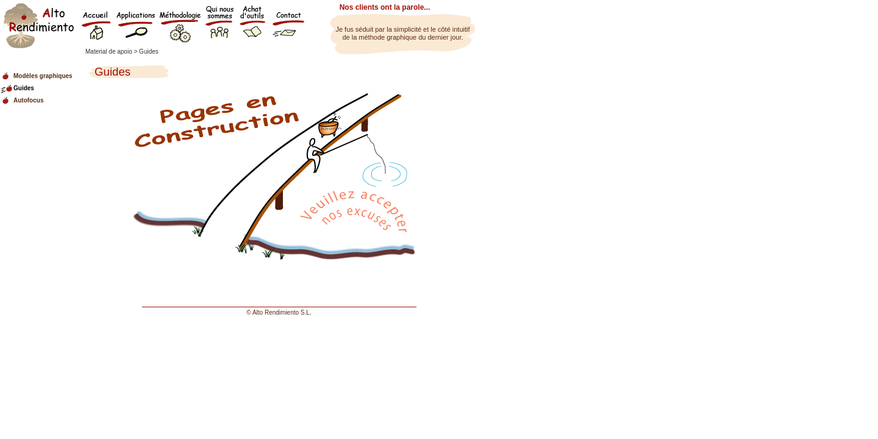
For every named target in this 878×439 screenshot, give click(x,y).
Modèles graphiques (43, 76)
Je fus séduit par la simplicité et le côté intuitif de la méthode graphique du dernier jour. (402, 33)
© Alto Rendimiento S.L (278, 312)
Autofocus (28, 100)
